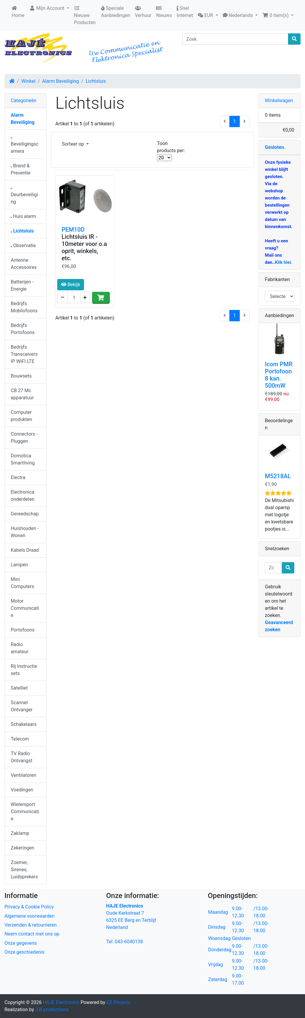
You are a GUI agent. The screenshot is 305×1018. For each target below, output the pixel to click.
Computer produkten (21, 415)
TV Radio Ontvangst (21, 757)
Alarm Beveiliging (60, 81)
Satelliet (19, 688)
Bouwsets (21, 376)
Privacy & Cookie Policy (29, 907)
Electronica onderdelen (22, 495)
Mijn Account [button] (47, 8)
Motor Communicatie (25, 608)
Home (18, 12)
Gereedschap (25, 514)
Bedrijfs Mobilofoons (24, 307)
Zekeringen (22, 848)
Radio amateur (19, 648)
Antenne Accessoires (24, 263)
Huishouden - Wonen (25, 532)
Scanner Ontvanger (21, 706)
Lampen (19, 565)
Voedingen (22, 790)
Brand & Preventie (20, 169)
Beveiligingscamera (24, 146)
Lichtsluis (95, 81)
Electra (18, 477)
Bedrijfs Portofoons (23, 328)
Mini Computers (22, 582)
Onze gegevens (20, 943)
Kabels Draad (25, 550)
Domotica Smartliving (23, 459)
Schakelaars (24, 724)
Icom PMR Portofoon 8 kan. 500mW (278, 375)
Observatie (23, 245)
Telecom (20, 739)
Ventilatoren (23, 775)
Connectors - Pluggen (24, 437)
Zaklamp (20, 833)
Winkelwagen (279, 100)
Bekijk (70, 284)
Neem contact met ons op (31, 934)
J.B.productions (52, 1009)
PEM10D (73, 229)
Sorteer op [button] (73, 144)
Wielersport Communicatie (25, 811)
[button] (207, 15)
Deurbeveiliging (24, 196)
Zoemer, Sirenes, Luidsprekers (24, 870)
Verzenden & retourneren (30, 925)
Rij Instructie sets (24, 669)
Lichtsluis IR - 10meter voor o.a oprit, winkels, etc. (84, 247)
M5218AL (278, 476)
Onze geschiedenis (24, 952)
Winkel (28, 81)
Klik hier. (283, 262)
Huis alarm (23, 216)
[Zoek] (235, 39)
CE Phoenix (118, 1002)
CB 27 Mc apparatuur (22, 394)
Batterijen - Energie (22, 285)
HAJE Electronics (61, 1002)
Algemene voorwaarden (29, 916)
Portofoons (23, 630)
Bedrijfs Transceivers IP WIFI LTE (24, 354)
